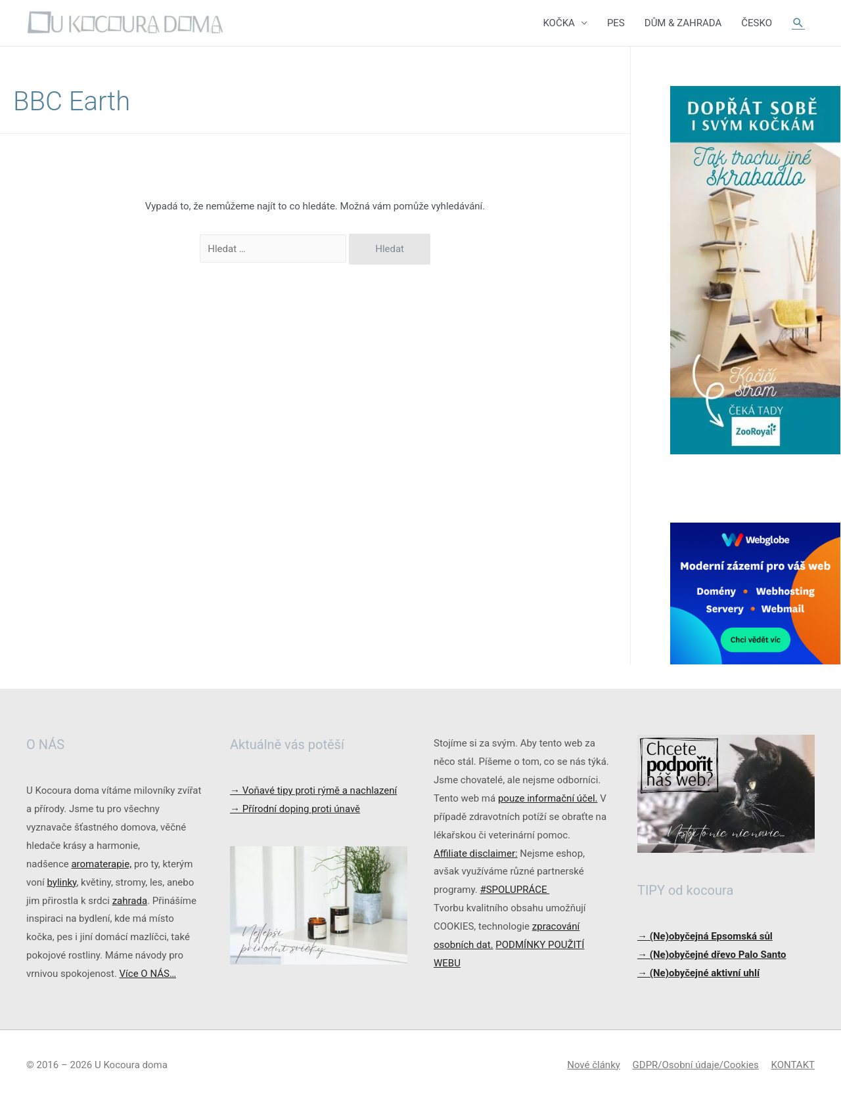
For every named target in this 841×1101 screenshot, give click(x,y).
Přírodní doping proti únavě (295, 809)
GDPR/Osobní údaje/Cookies (696, 1065)
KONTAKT (793, 1065)
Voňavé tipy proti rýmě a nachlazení (313, 790)
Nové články (593, 1065)
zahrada (129, 901)
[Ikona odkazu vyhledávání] (798, 23)
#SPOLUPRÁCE (514, 890)
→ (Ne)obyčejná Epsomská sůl (705, 936)
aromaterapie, (101, 864)
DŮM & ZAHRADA (683, 23)
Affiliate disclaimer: (476, 853)
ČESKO (756, 23)
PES (616, 23)
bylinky (61, 882)
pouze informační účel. (548, 798)
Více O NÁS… (148, 974)
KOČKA (558, 23)
